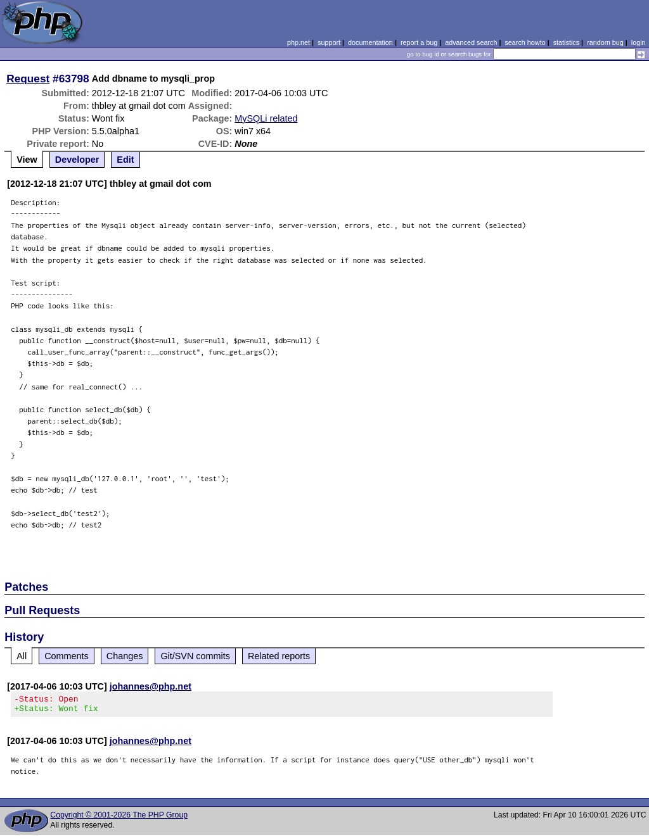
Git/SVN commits (195, 656)
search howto (524, 42)
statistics (566, 42)
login (638, 42)
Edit (125, 160)
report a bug (419, 42)
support (329, 42)
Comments (66, 656)
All (21, 656)
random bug (605, 42)
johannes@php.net (150, 686)
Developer (77, 160)
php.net (298, 42)
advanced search (471, 42)
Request (27, 78)
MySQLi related (266, 118)
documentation (370, 42)
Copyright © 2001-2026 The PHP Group (119, 818)
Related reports (279, 656)
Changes (124, 656)
